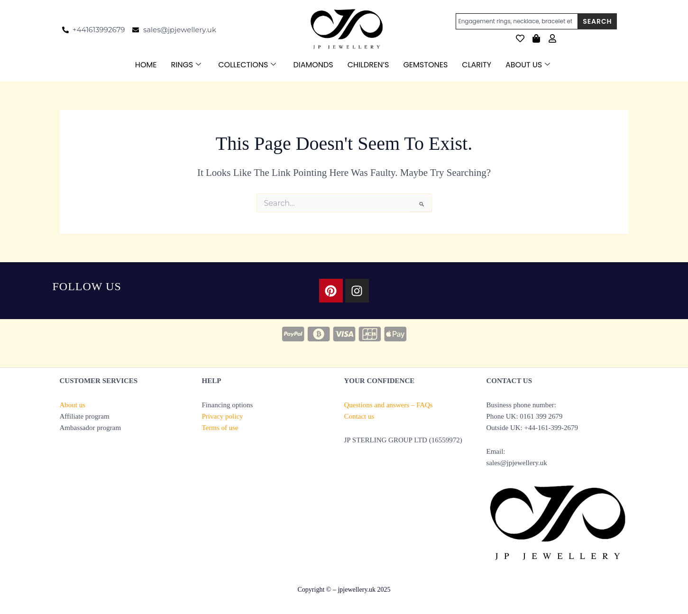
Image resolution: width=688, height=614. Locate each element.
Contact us (359, 416)
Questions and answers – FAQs (388, 405)
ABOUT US (527, 64)
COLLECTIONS (247, 64)
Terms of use (220, 427)
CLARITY (476, 64)
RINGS (186, 64)
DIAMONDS (313, 64)
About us (73, 405)
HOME (146, 64)
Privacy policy (222, 416)
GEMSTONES (425, 64)
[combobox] (517, 21)
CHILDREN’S (368, 64)
